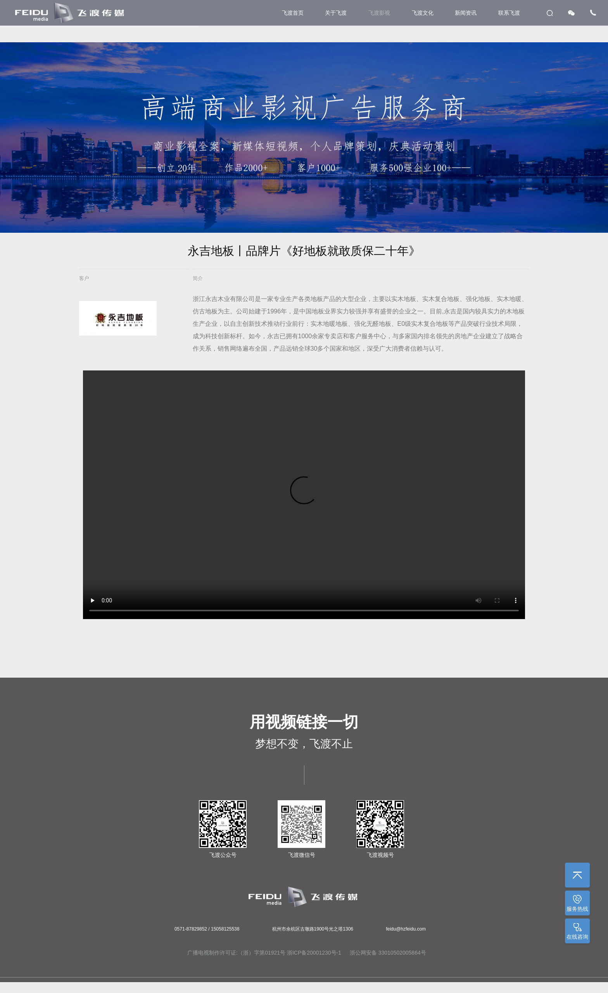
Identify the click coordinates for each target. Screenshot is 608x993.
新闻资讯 (466, 13)
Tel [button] (593, 13)
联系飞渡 (509, 13)
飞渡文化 (423, 13)
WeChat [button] (571, 13)
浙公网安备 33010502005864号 (387, 953)
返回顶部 (577, 875)
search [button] (549, 13)
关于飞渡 (336, 13)
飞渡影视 (379, 13)
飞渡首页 (293, 13)
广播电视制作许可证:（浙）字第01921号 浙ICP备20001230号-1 (264, 953)
